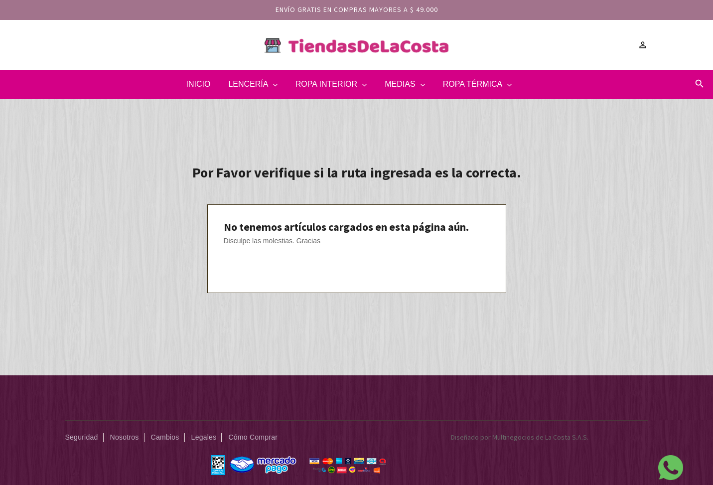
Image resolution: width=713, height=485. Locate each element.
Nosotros (124, 437)
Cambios (165, 437)
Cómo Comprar (253, 437)
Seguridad (81, 437)
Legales (204, 437)
